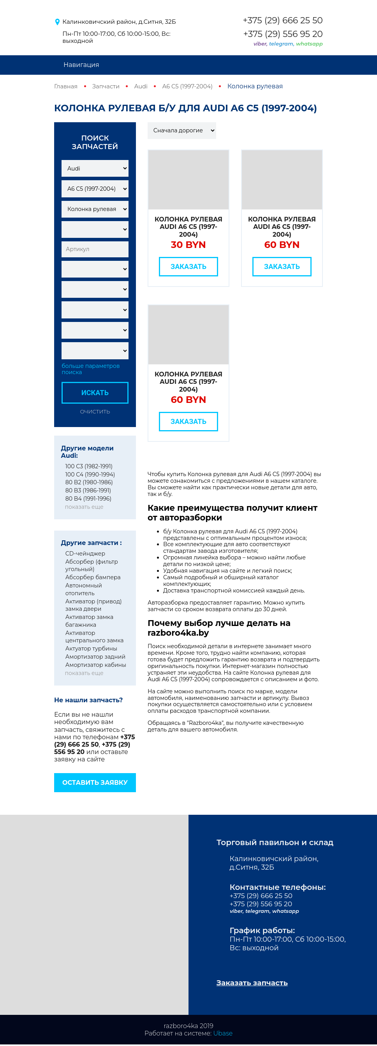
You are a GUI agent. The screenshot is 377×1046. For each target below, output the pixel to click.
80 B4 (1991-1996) (88, 498)
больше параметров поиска (91, 369)
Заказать (188, 266)
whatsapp (309, 43)
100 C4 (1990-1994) (90, 474)
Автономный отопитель (83, 589)
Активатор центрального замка (94, 636)
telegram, (282, 43)
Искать (95, 393)
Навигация (81, 65)
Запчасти (109, 86)
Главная (67, 86)
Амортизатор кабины (95, 664)
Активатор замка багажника (89, 621)
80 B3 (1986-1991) (88, 490)
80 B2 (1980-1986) (89, 482)
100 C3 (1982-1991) (89, 465)
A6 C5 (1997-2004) (195, 86)
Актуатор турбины (91, 648)
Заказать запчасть (255, 983)
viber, (261, 43)
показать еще (84, 506)
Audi (146, 86)
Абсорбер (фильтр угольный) (91, 565)
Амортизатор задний (95, 656)
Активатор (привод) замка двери (93, 605)
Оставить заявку (95, 782)
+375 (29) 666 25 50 (283, 21)
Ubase (223, 1034)
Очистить (95, 411)
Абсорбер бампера (93, 577)
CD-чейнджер (85, 553)
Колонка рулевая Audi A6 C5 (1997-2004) (188, 227)
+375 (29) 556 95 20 (283, 34)
